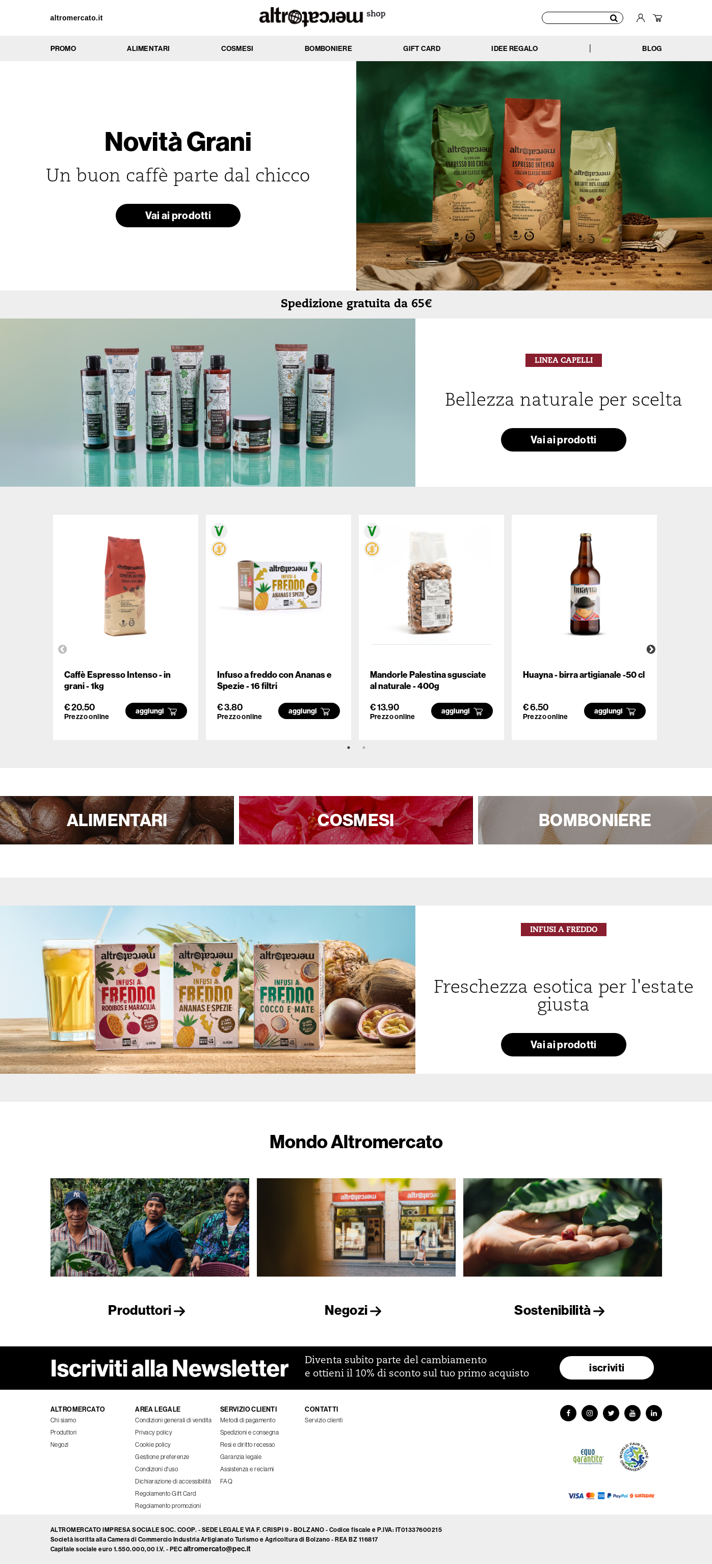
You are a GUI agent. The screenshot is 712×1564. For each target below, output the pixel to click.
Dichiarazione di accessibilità (173, 1481)
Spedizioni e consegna (249, 1432)
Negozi (356, 1310)
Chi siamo (63, 1420)
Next (651, 650)
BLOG (652, 48)
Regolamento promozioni (168, 1505)
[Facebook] (568, 1413)
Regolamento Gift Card (165, 1493)
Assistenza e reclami (247, 1469)
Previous (63, 650)
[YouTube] (632, 1413)
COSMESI (356, 820)
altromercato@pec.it (217, 1548)
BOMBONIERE (595, 820)
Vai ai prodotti (178, 215)
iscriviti (606, 1367)
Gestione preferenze (162, 1457)
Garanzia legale (241, 1457)
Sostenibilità (562, 1310)
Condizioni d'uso (156, 1469)
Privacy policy (153, 1432)
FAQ (226, 1481)
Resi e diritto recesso (247, 1444)
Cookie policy (153, 1444)
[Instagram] (590, 1413)
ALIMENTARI (117, 820)
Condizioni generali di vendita (173, 1420)
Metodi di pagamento (248, 1420)
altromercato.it (76, 18)
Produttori (149, 1310)
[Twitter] (611, 1413)
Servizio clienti (323, 1420)
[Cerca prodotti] (582, 18)
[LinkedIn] (654, 1413)
